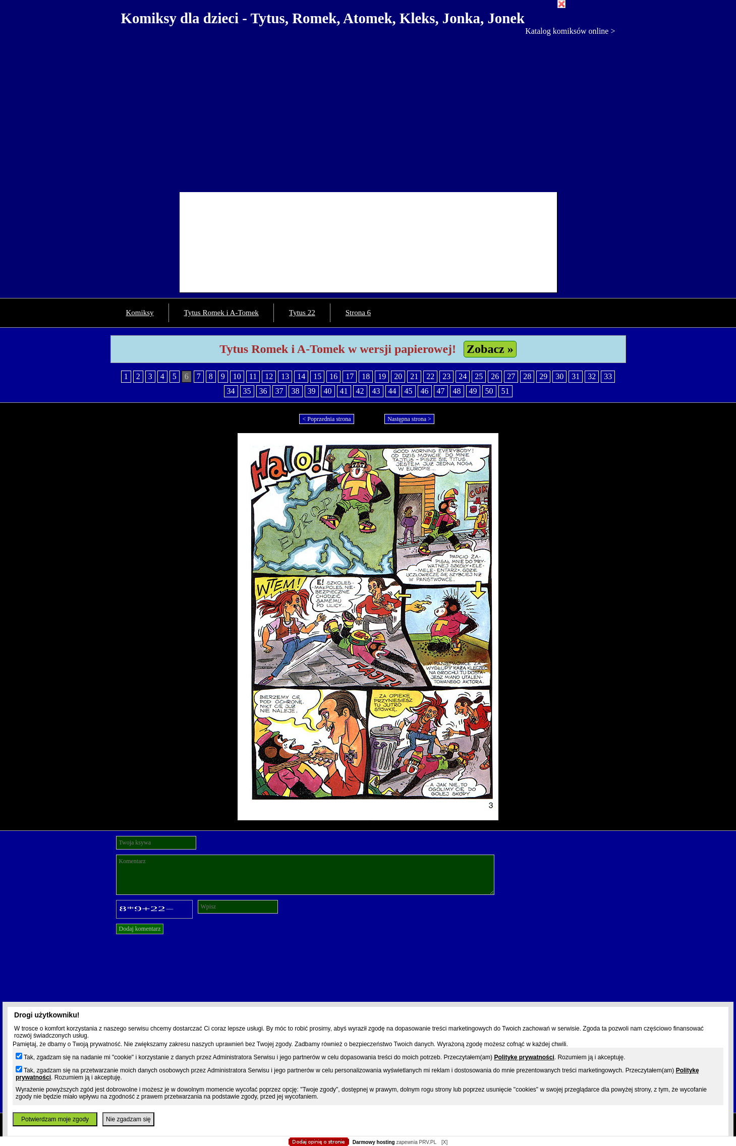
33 (608, 376)
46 (425, 391)
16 (333, 376)
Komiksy (140, 313)
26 (495, 376)
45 (409, 391)
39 (312, 391)
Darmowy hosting (374, 1142)
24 (463, 376)
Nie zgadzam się (128, 1119)
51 (505, 391)
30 (559, 376)
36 (263, 391)
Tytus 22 (302, 313)
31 (576, 376)
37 (279, 391)
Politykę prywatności (524, 1057)
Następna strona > (409, 419)
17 (350, 376)
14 (301, 376)
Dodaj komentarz (140, 928)
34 (231, 391)
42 (360, 391)
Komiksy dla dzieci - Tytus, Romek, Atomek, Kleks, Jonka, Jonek (323, 18)
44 (392, 391)
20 (398, 376)
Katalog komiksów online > (570, 31)
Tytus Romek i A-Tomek (221, 313)
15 (317, 376)
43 (376, 391)
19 (382, 376)
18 (366, 376)
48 (457, 391)
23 (446, 376)
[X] (444, 1142)
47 (441, 391)
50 (489, 391)
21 (414, 376)
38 (296, 391)
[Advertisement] (368, 111)
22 (430, 376)
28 (527, 376)
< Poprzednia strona (326, 419)
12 (269, 376)
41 (344, 391)
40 (328, 391)
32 (592, 376)
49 (473, 391)
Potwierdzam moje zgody (55, 1119)
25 (479, 376)
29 (543, 376)
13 (285, 376)
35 (247, 391)
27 (511, 376)
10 (237, 376)
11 (253, 376)
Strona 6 (358, 313)
